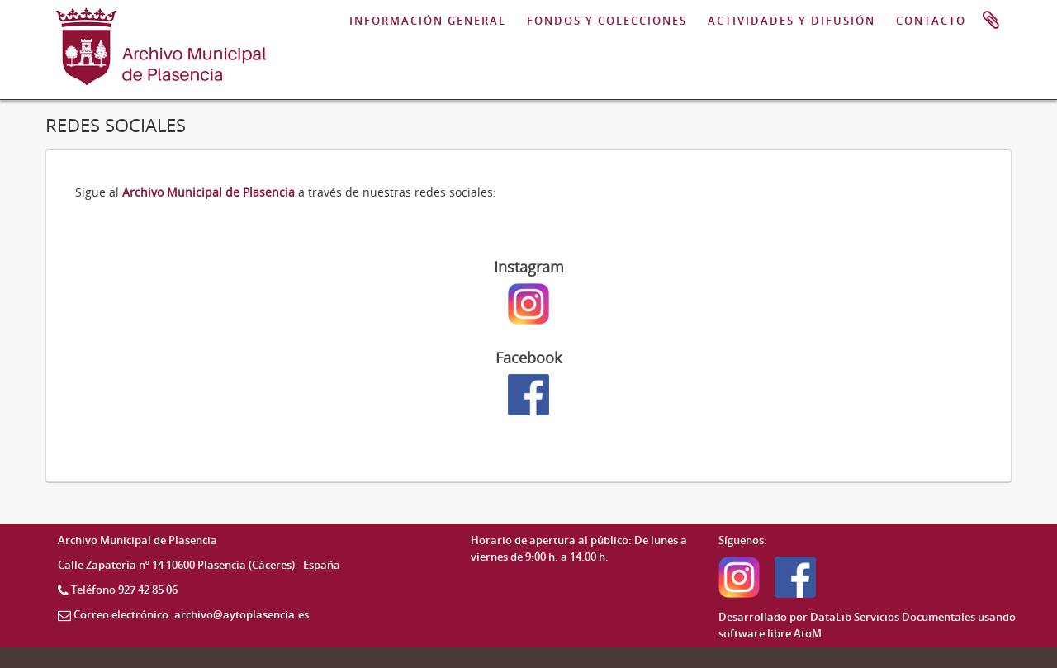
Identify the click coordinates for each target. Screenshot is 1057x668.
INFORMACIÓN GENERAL (427, 20)
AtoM (808, 633)
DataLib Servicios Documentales (892, 616)
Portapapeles (991, 20)
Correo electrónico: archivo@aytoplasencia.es (191, 614)
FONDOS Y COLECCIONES (607, 20)
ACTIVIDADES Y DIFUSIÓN (791, 20)
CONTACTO (931, 20)
